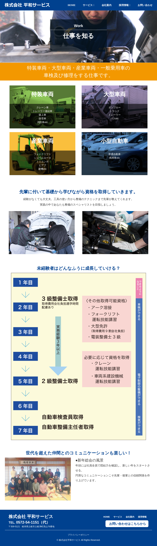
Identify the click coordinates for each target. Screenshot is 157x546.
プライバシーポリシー (78, 535)
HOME (72, 5)
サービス (88, 5)
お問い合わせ (145, 5)
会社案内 (106, 5)
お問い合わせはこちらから (127, 523)
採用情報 (124, 5)
